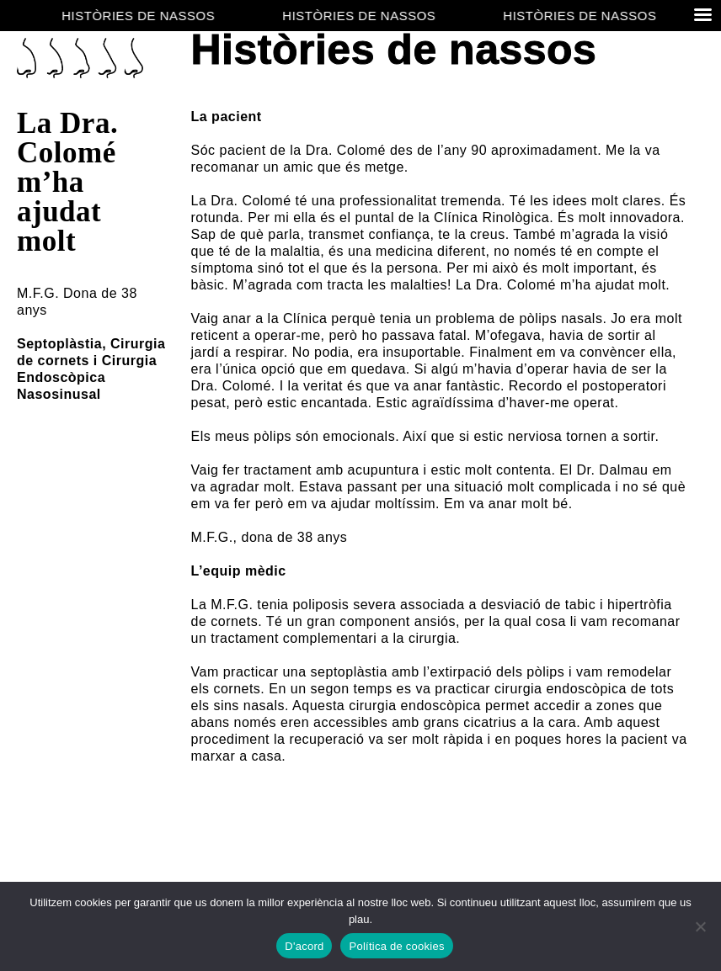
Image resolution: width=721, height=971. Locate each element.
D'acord (304, 946)
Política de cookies (396, 946)
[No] (700, 926)
